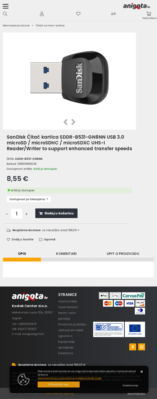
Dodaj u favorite (20, 239)
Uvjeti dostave (68, 307)
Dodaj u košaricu (56, 213)
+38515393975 (27, 324)
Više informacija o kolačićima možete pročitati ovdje (69, 378)
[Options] (130, 385)
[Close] (59, 384)
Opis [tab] (22, 253)
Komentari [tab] (66, 253)
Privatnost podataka (72, 324)
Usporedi (47, 239)
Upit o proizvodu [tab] (123, 253)
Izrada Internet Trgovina (59, 393)
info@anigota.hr (33, 334)
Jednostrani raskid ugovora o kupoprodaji (70, 336)
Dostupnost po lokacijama (28, 199)
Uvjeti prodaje (67, 301)
